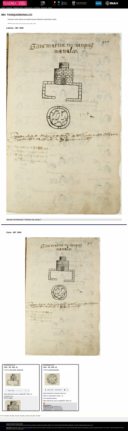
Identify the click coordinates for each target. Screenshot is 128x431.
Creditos (54, 19)
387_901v (23, 23)
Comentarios (27, 429)
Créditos (50, 7)
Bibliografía (40, 19)
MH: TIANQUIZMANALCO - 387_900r (9, 365)
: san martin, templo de (16, 370)
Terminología (37, 7)
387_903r (34, 23)
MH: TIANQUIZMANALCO (16, 14)
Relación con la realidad (25, 19)
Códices (3, 7)
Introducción (9, 7)
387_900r (13, 23)
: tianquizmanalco (53, 370)
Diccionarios (44, 7)
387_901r (20, 23)
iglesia (10, 397)
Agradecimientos (28, 7)
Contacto (3, 426)
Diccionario (34, 19)
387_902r (27, 23)
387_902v (30, 23)
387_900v (16, 23)
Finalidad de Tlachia (18, 7)
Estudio (16, 19)
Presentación (11, 19)
